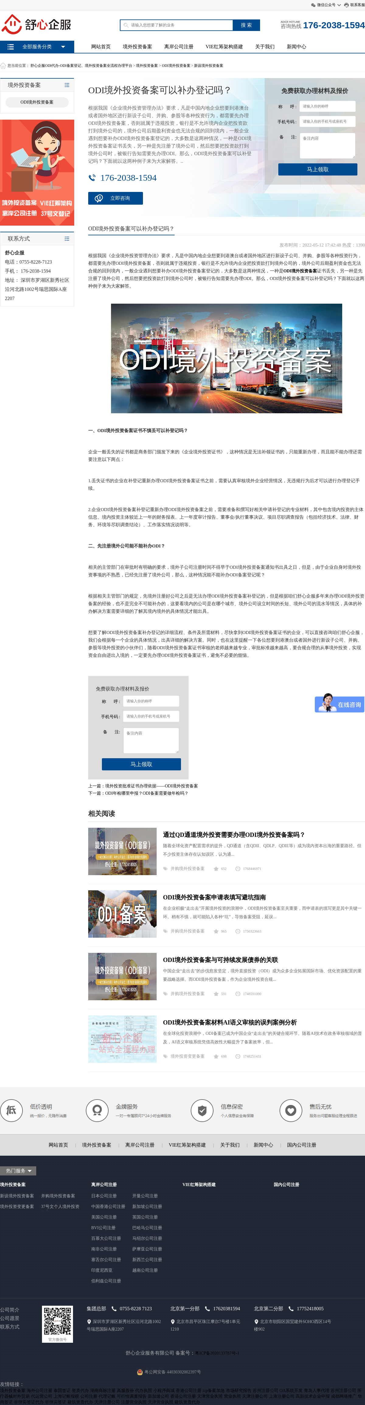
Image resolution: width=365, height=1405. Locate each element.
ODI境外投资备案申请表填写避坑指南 (214, 897)
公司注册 (88, 1396)
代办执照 (143, 1390)
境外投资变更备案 (188, 1056)
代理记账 (107, 1396)
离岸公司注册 (178, 46)
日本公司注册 (104, 1196)
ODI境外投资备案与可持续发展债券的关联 (220, 960)
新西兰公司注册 (147, 1259)
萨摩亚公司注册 (147, 1249)
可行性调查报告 (132, 1396)
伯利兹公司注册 (106, 1281)
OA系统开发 (291, 1390)
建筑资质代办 (80, 1402)
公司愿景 (9, 1318)
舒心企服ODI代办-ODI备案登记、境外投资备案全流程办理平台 (81, 65)
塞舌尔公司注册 (106, 1259)
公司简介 (9, 1309)
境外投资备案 (137, 46)
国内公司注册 (301, 1145)
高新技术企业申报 (313, 1396)
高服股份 (125, 1390)
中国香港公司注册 (108, 1206)
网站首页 (101, 46)
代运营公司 (41, 1396)
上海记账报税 (66, 1396)
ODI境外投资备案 (176, 65)
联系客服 (357, 5)
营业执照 (232, 1396)
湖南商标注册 (103, 1390)
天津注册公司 (255, 1396)
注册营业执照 (134, 1402)
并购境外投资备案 (188, 868)
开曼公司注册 (145, 1196)
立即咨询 (120, 198)
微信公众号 (326, 5)
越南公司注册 (145, 1270)
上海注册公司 (281, 1396)
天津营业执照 (210, 1396)
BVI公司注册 (103, 1228)
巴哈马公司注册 (147, 1228)
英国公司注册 (145, 1217)
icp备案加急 (214, 1390)
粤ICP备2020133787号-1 (217, 1353)
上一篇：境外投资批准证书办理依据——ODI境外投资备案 (143, 786)
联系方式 (9, 1326)
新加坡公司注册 (147, 1206)
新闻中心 (296, 46)
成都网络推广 (343, 1396)
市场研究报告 (239, 1390)
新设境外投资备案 (208, 65)
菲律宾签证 (55, 1402)
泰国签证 (62, 1390)
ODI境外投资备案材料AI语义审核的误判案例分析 (230, 1022)
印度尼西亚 (102, 1270)
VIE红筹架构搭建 (224, 46)
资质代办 (80, 1390)
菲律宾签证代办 (29, 1402)
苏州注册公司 (265, 1390)
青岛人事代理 (316, 1390)
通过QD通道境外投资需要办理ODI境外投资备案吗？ (234, 834)
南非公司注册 (104, 1249)
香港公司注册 (188, 1390)
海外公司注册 (39, 1390)
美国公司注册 (104, 1217)
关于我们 (265, 46)
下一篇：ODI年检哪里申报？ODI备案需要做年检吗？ (138, 793)
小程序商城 (164, 1390)
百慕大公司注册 (106, 1238)
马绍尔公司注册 (147, 1238)
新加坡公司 (158, 1396)
